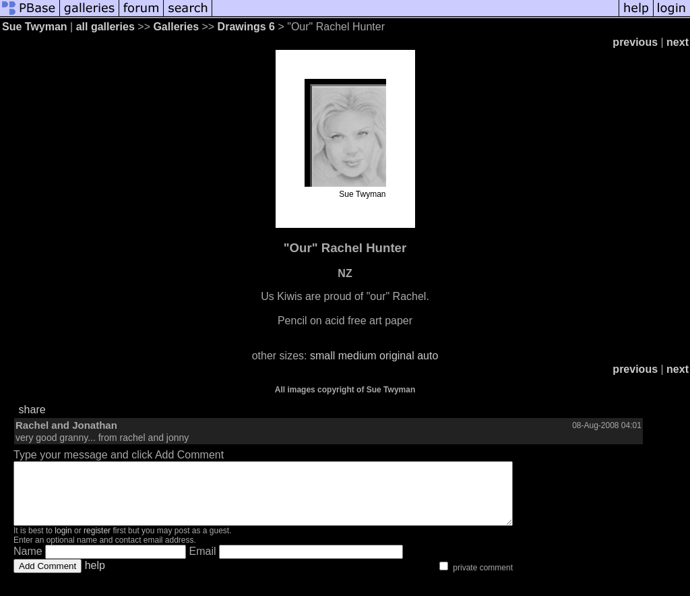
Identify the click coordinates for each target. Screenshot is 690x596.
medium (357, 355)
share (32, 409)
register (97, 542)
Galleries (176, 26)
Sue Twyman (34, 26)
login (63, 542)
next (677, 42)
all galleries (105, 26)
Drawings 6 (246, 26)
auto (427, 355)
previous (635, 42)
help (95, 577)
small (322, 355)
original (396, 355)
